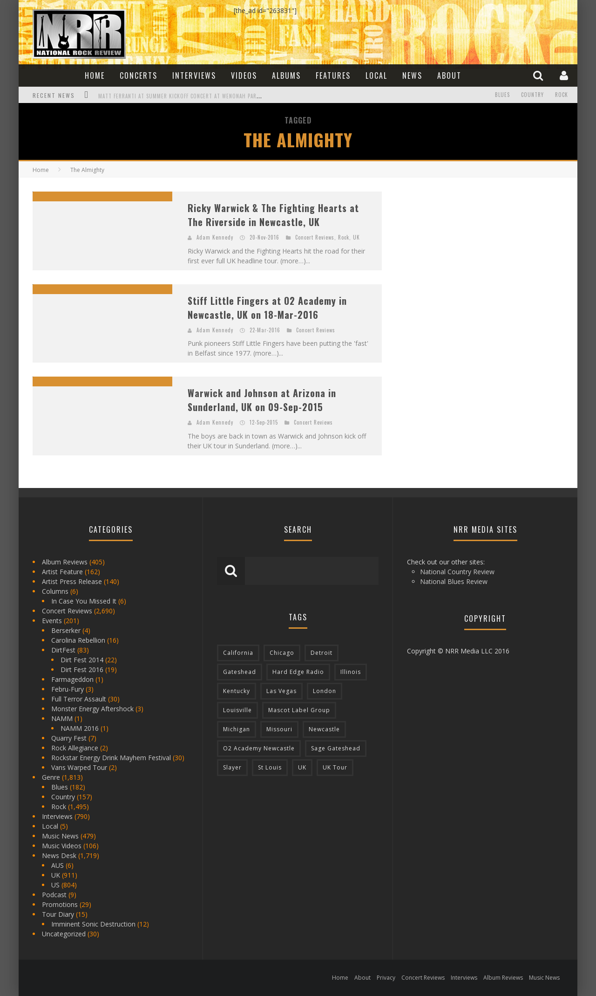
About (449, 75)
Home (95, 75)
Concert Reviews (314, 237)
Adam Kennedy (214, 237)
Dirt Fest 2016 (82, 669)
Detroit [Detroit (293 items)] (321, 653)
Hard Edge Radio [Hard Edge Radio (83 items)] (298, 672)
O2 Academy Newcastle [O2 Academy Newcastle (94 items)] (259, 748)
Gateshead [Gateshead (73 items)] (239, 672)
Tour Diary (58, 914)
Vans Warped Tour (79, 767)
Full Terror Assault (78, 698)
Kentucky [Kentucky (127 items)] (236, 691)
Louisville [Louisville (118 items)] (237, 710)
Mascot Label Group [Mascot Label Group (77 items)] (299, 710)
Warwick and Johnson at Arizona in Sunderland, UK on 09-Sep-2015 (262, 400)
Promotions (60, 904)
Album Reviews (65, 561)
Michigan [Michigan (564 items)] (236, 729)
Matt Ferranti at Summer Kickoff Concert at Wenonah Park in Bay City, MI (198, 96)
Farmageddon (72, 679)
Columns (55, 591)
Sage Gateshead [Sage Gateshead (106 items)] (335, 748)
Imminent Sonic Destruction (93, 924)
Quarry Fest (69, 738)
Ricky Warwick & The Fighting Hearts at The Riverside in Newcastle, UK (273, 215)
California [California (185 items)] (238, 653)
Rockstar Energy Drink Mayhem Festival (111, 757)
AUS (57, 865)
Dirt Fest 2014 (82, 659)
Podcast (54, 894)
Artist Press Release (72, 581)
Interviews (194, 75)
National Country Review (457, 571)
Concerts (138, 75)
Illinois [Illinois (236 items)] (350, 672)
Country (532, 95)
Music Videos (61, 845)
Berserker (66, 630)
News (412, 75)
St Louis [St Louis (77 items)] (270, 767)
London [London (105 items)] (324, 691)
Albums (286, 75)
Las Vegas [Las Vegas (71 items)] (281, 691)
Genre (51, 777)
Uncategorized (64, 933)
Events (52, 620)
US (55, 884)
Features (333, 75)
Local (376, 75)
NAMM (62, 718)
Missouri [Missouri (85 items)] (279, 729)
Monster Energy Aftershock (92, 708)
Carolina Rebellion (78, 640)
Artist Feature (62, 571)
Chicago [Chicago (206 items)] (282, 653)
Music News (60, 835)
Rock (561, 95)
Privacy (386, 978)
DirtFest (63, 650)
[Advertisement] (465, 250)
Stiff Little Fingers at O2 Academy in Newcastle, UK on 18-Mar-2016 (267, 308)
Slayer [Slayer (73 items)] (232, 767)
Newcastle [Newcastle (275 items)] (324, 729)
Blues (502, 95)
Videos (244, 75)
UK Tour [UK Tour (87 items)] (335, 767)
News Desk (59, 855)
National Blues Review (454, 581)
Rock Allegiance (74, 747)
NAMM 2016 (80, 728)
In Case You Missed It (83, 601)
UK (356, 237)
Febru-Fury (67, 689)
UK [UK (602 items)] (302, 767)
